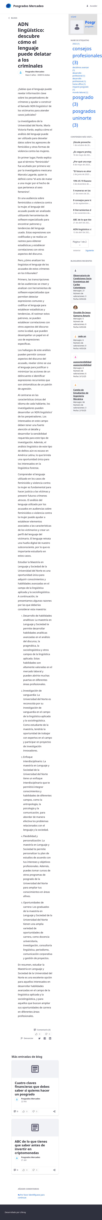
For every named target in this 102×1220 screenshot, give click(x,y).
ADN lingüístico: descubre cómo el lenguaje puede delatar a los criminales (82, 229)
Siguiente (90, 250)
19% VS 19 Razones (82, 180)
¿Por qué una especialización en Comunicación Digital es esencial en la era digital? (82, 161)
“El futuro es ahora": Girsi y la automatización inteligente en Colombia (82, 171)
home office (79, 84)
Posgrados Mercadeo (34, 71)
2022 (76, 43)
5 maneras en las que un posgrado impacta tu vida (82, 190)
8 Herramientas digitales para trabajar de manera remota (82, 210)
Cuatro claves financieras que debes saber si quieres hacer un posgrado (32, 1088)
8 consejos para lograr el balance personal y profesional (82, 200)
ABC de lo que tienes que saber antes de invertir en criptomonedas (31, 1147)
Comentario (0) (42, 1030)
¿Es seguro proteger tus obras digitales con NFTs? (82, 151)
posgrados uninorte (84, 118)
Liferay (23, 1212)
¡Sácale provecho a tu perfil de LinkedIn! (82, 142)
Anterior (76, 250)
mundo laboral (80, 92)
